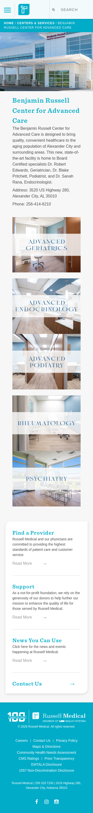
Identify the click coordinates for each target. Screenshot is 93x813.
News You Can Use (37, 640)
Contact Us (43, 683)
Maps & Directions (46, 747)
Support (23, 586)
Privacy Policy (67, 741)
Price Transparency (59, 758)
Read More (27, 563)
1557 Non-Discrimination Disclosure (46, 770)
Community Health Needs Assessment (46, 752)
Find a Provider (33, 532)
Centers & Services (36, 23)
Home (9, 23)
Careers (21, 741)
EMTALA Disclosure (46, 764)
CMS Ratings (29, 758)
